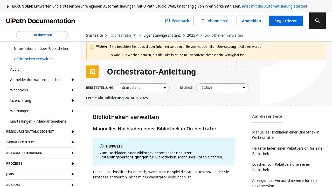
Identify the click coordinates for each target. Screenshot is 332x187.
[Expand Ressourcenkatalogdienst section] (72, 131)
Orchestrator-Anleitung (151, 72)
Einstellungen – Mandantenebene (38, 121)
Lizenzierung (20, 100)
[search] (317, 20)
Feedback (177, 21)
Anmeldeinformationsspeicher (35, 79)
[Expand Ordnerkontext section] (72, 142)
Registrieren (286, 21)
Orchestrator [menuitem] (121, 35)
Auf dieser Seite (267, 116)
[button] (42, 59)
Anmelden (251, 21)
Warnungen (19, 110)
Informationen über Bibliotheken (41, 48)
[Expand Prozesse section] (72, 163)
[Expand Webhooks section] (72, 90)
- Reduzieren (42, 35)
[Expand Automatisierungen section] (72, 153)
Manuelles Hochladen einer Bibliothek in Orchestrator (155, 128)
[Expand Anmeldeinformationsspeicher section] (72, 79)
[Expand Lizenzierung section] (72, 100)
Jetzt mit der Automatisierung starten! (274, 6)
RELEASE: (186, 87)
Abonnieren (215, 21)
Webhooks (19, 90)
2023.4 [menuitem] (207, 87)
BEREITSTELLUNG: (100, 87)
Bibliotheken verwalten (223, 35)
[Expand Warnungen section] (72, 111)
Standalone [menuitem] (131, 87)
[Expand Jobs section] (72, 174)
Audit (14, 69)
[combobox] (123, 35)
